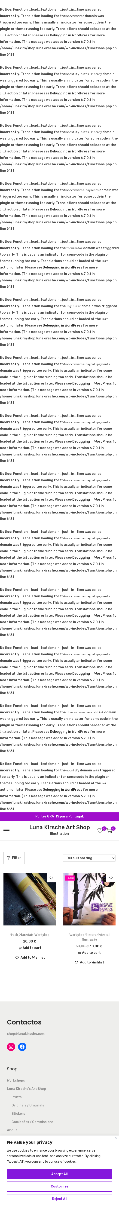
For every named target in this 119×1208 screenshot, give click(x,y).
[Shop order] (89, 858)
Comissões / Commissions (33, 1122)
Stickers (18, 1114)
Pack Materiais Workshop (29, 935)
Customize (59, 1186)
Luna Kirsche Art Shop (59, 827)
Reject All (59, 1199)
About (12, 1130)
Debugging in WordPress (69, 35)
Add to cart (29, 948)
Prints (17, 1097)
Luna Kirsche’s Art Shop (26, 1089)
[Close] (116, 1138)
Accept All (59, 1174)
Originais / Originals (28, 1105)
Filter (14, 858)
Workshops (16, 1081)
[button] (51, 877)
